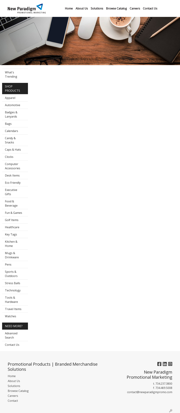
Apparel (10, 98)
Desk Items (12, 175)
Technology (13, 290)
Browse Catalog (18, 391)
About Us (14, 381)
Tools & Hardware (11, 300)
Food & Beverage (11, 203)
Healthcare (12, 227)
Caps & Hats (13, 150)
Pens (8, 264)
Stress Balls (12, 283)
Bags (8, 124)
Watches (10, 316)
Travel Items (13, 309)
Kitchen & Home (11, 244)
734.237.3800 (163, 384)
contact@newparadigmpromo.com (149, 392)
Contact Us (12, 345)
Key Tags (11, 234)
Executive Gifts (11, 192)
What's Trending (11, 74)
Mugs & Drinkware (12, 255)
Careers (13, 396)
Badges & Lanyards (11, 114)
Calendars (11, 131)
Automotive (12, 105)
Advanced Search (11, 335)
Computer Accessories (12, 166)
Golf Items (11, 220)
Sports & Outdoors (11, 274)
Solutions (14, 386)
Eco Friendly (13, 183)
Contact (13, 401)
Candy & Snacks (10, 140)
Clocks (9, 157)
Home (12, 376)
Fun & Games (13, 213)
